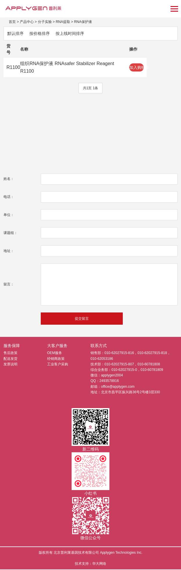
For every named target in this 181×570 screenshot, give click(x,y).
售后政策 (10, 353)
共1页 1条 (90, 88)
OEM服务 (54, 353)
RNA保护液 (83, 22)
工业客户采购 (57, 365)
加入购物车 (136, 67)
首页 (12, 22)
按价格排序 (39, 33)
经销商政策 (56, 359)
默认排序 (15, 33)
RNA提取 (63, 22)
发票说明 (10, 365)
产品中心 (27, 22)
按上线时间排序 (70, 33)
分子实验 (45, 22)
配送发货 (10, 359)
